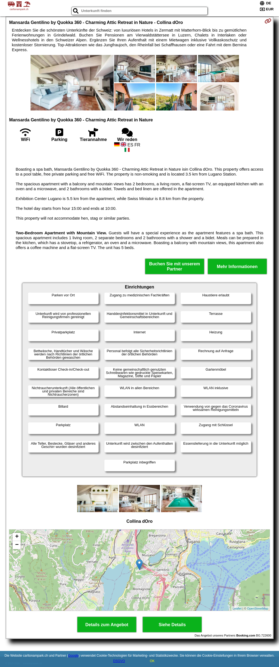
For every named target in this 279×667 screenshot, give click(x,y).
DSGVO (119, 661)
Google (73, 655)
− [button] (17, 545)
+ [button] (17, 537)
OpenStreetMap (257, 608)
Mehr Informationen (237, 266)
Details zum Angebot (106, 624)
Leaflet (237, 608)
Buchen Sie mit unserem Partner (174, 266)
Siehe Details (172, 624)
